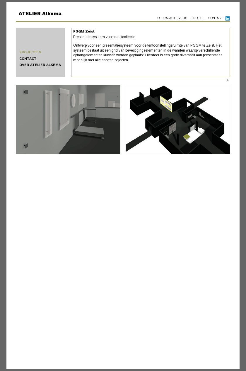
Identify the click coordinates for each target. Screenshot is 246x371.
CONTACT (216, 18)
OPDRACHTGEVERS (172, 18)
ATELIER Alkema (40, 13)
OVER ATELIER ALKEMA (40, 65)
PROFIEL (198, 18)
